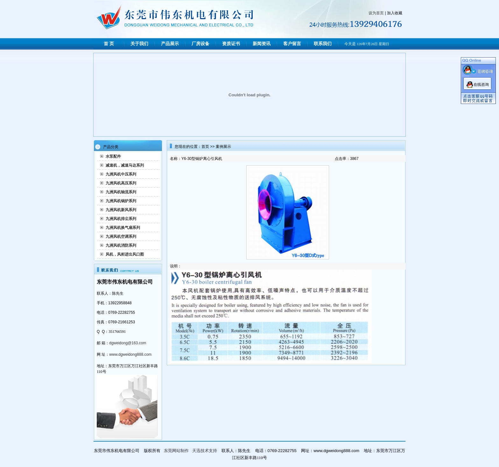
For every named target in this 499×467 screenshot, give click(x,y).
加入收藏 (394, 13)
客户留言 (292, 43)
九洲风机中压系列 (121, 174)
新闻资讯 (262, 43)
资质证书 (231, 43)
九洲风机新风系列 (121, 210)
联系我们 (323, 43)
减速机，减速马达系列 (125, 165)
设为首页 (376, 13)
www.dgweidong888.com (130, 354)
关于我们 (139, 43)
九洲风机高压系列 (121, 183)
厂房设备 (200, 43)
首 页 (109, 43)
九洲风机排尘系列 (121, 218)
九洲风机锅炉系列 (121, 201)
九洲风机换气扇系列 (123, 227)
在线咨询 (481, 84)
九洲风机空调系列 (121, 236)
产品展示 (170, 43)
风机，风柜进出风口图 (125, 254)
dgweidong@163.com (127, 343)
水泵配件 (113, 156)
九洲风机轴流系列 (121, 192)
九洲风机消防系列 (121, 245)
